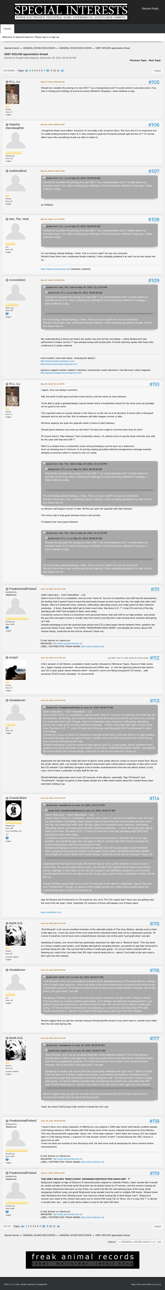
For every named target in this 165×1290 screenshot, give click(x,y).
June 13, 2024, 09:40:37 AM (53, 589)
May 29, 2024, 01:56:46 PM (52, 280)
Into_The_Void (19, 219)
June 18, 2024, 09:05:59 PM (53, 1121)
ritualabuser (17, 700)
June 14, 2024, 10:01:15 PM (53, 700)
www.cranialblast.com (51, 912)
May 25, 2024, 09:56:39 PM (52, 124)
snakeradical (17, 170)
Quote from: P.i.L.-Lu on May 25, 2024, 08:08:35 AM (73, 178)
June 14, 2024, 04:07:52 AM (53, 658)
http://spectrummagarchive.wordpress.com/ (61, 373)
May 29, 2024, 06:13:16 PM (52, 384)
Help (133, 1284)
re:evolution (17, 280)
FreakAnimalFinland (22, 588)
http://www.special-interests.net (67, 643)
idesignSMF (42, 1284)
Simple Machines (28, 1284)
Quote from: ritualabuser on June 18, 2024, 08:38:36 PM (75, 1045)
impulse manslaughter (15, 126)
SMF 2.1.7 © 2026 (12, 1284)
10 (54, 70)
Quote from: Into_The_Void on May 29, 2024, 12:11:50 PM (76, 287)
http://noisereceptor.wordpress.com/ (57, 361)
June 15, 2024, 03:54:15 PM (53, 798)
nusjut (13, 657)
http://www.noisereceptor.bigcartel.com (59, 364)
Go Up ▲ (157, 1284)
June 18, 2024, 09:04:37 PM (53, 1038)
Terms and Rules (144, 1284)
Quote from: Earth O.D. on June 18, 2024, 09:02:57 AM (74, 977)
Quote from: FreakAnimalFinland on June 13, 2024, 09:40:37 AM (79, 707)
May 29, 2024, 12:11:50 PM (52, 219)
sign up (55, 37)
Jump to (111, 1242)
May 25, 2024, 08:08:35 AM (52, 82)
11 (58, 70)
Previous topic (138, 60)
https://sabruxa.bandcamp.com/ (55, 269)
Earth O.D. (16, 923)
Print (157, 71)
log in (45, 37)
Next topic (155, 60)
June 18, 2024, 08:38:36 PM (53, 970)
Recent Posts (150, 8)
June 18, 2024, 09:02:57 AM (53, 923)
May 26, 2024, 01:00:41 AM (52, 171)
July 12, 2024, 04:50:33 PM (53, 1173)
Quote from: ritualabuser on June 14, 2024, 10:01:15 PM (75, 805)
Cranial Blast (18, 797)
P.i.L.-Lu (14, 81)
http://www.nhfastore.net (92, 646)
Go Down (9, 70)
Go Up (7, 1226)
